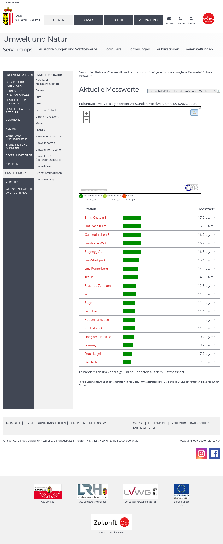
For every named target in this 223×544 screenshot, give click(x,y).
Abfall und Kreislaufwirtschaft (47, 82)
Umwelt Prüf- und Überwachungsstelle (48, 158)
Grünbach (92, 311)
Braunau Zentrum (98, 285)
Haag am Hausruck (99, 337)
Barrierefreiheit (144, 428)
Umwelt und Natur (49, 75)
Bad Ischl (91, 362)
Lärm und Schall (46, 110)
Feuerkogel (93, 353)
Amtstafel (13, 423)
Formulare (112, 49)
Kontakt (138, 423)
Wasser (40, 123)
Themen (58, 20)
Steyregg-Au (94, 252)
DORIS (92, 190)
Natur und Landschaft (49, 136)
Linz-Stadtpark (95, 260)
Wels (88, 294)
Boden (40, 90)
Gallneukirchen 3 (97, 234)
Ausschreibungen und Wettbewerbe (68, 49)
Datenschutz (199, 423)
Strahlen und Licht (47, 117)
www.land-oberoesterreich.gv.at (200, 441)
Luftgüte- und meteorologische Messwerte (176, 72)
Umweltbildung (45, 179)
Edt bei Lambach (97, 320)
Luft (38, 97)
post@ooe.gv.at (128, 441)
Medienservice (99, 423)
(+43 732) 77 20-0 (97, 441)
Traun (89, 277)
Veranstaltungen (199, 49)
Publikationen (168, 49)
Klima (39, 103)
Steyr (89, 302)
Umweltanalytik (45, 143)
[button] (194, 112)
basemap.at (101, 190)
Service (89, 20)
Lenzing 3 (92, 345)
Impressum (178, 423)
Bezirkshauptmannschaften (45, 423)
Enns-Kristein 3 (96, 217)
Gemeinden (77, 423)
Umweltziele (43, 166)
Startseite (100, 72)
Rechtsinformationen (49, 173)
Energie (40, 130)
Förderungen (139, 49)
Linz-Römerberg (97, 268)
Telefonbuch (157, 423)
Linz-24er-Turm (96, 226)
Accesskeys (11, 3)
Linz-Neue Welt (96, 243)
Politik (118, 20)
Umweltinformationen (49, 150)
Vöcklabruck (94, 328)
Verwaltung (148, 20)
